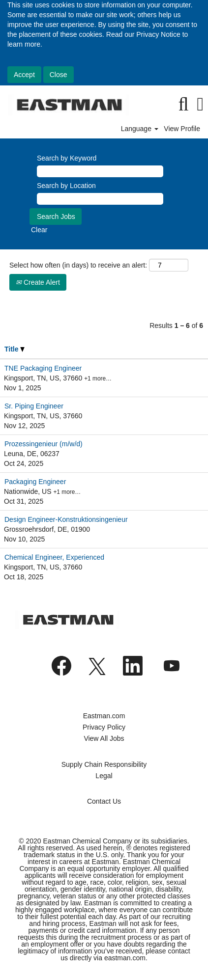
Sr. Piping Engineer (33, 406)
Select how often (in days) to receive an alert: (78, 265)
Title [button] (14, 349)
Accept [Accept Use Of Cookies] (24, 75)
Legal (103, 776)
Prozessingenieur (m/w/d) (43, 444)
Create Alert (38, 282)
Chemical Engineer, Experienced (54, 557)
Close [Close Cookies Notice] (58, 75)
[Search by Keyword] (100, 171)
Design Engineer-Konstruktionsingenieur (66, 519)
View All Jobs (104, 738)
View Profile (182, 129)
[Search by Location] (100, 199)
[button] (200, 104)
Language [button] (139, 129)
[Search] (183, 104)
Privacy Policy (104, 727)
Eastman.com (104, 716)
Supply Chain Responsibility (104, 764)
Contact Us (104, 801)
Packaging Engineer (35, 482)
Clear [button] (39, 230)
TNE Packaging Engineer (43, 368)
